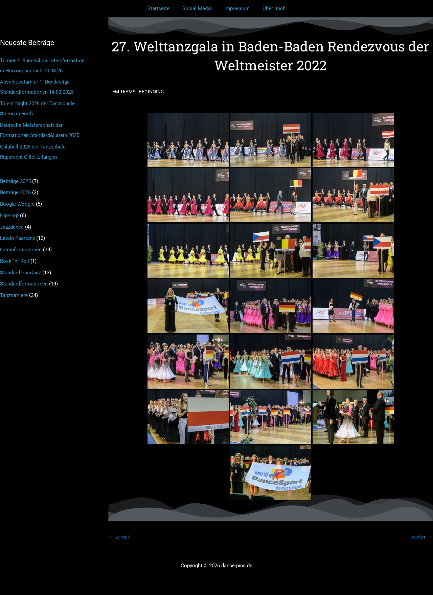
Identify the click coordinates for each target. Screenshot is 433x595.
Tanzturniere (14, 295)
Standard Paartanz (20, 273)
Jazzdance (12, 227)
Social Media (198, 8)
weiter (422, 537)
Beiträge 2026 (15, 192)
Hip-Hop (9, 215)
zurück (119, 537)
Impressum (236, 8)
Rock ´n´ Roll (14, 261)
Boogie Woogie (17, 204)
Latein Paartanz (17, 238)
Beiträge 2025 (15, 181)
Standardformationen (24, 284)
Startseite (163, 8)
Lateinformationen (21, 250)
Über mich (270, 8)
